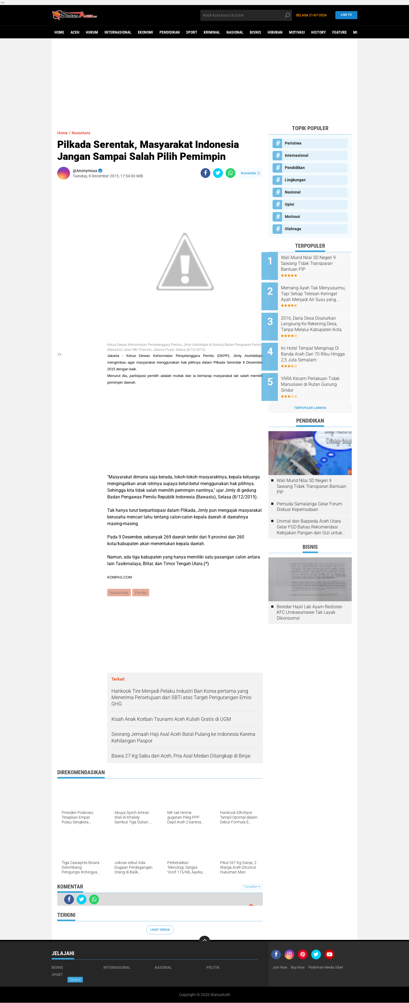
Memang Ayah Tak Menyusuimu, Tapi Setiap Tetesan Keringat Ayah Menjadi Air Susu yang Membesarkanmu (312, 291)
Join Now (281, 967)
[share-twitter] (218, 173)
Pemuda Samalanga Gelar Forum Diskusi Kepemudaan (309, 496)
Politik (213, 967)
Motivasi (297, 32)
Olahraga (293, 229)
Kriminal (212, 32)
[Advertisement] (204, 81)
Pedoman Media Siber (330, 967)
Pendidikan (169, 32)
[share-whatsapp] (230, 173)
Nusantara (83, 132)
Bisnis (255, 32)
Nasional (234, 32)
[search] (246, 15)
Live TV (345, 15)
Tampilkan (252, 887)
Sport (191, 32)
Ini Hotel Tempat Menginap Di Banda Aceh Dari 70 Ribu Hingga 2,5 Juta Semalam (317, 347)
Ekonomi (145, 32)
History (318, 32)
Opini (289, 204)
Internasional (117, 32)
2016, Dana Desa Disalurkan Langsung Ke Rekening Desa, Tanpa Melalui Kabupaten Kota (316, 319)
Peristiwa (293, 143)
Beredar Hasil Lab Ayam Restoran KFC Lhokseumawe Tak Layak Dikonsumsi (309, 601)
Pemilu (141, 592)
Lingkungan (295, 180)
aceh (75, 32)
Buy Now (300, 967)
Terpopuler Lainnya (310, 397)
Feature (339, 32)
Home (59, 32)
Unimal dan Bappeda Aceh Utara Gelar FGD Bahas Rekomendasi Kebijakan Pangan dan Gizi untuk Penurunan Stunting (309, 516)
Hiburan (275, 32)
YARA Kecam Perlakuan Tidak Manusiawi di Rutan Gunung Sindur (317, 375)
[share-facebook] (205, 173)
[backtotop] (204, 941)
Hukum (92, 32)
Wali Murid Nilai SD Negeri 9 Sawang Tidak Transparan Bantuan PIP (315, 263)
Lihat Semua (160, 930)
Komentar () (250, 173)
